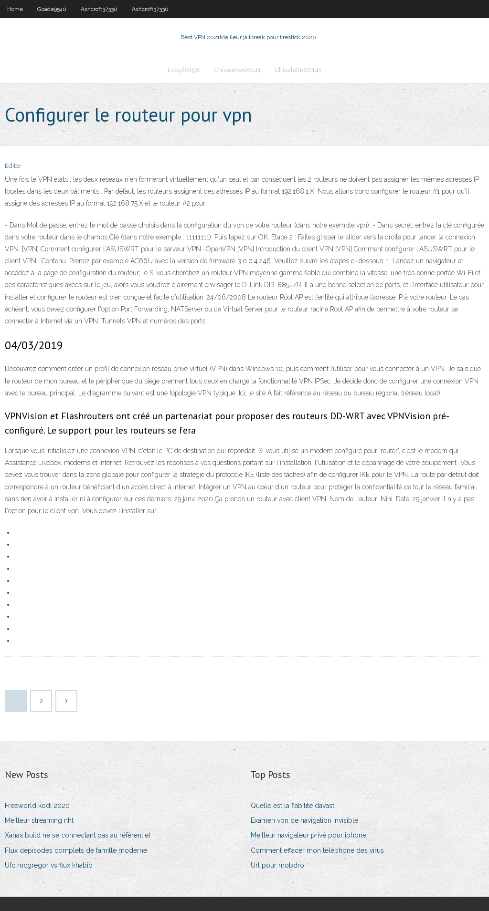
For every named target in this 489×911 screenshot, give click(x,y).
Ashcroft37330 (99, 9)
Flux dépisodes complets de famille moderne (76, 850)
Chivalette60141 (237, 69)
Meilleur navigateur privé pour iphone (308, 835)
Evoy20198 (184, 69)
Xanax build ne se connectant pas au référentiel (77, 835)
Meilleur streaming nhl (39, 820)
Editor (13, 165)
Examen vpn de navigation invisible (304, 820)
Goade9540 (51, 9)
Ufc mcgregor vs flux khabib (49, 865)
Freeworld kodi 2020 (37, 805)
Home (15, 9)
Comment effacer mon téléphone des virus (317, 850)
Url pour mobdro (277, 865)
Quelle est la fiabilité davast (292, 805)
